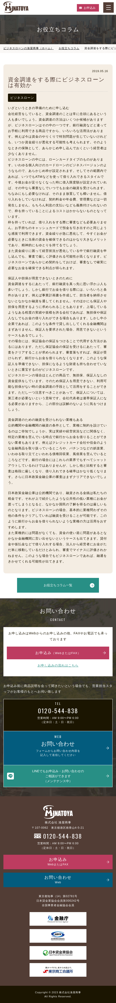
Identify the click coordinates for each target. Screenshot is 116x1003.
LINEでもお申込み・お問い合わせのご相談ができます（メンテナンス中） (58, 776)
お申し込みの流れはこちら (58, 665)
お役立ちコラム (69, 48)
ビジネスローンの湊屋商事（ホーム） (28, 48)
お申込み (90, 8)
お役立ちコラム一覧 (58, 585)
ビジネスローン (22, 98)
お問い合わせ (58, 880)
